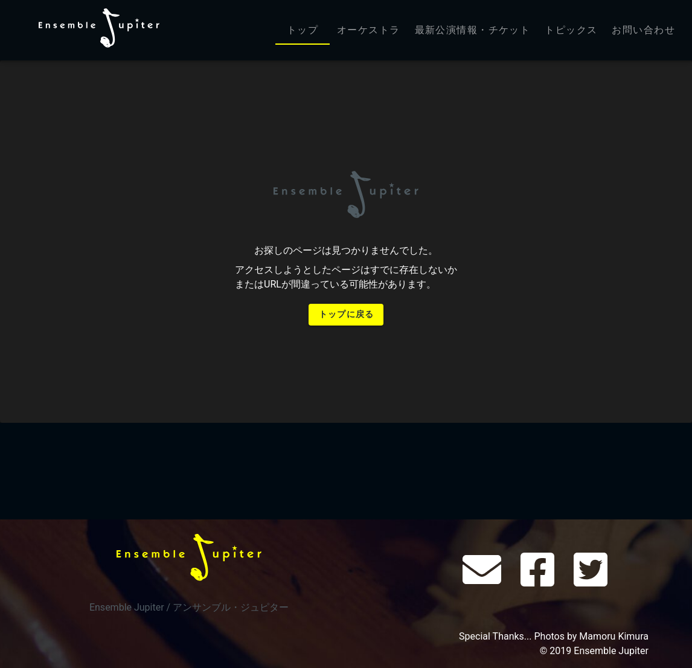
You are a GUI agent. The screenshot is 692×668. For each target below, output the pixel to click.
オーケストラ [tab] (368, 30)
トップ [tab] (302, 30)
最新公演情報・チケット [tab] (473, 30)
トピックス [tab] (571, 30)
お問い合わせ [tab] (643, 30)
